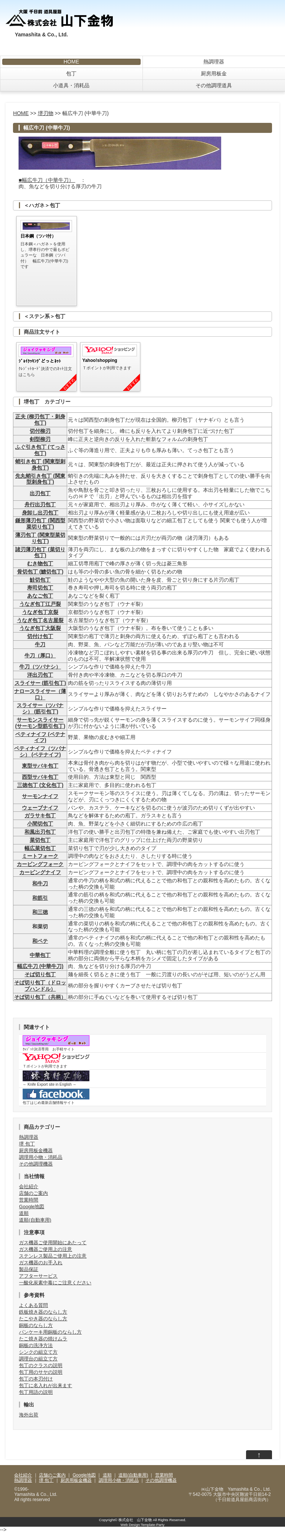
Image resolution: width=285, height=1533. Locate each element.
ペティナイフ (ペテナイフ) (40, 737)
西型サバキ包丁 (40, 777)
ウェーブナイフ (40, 808)
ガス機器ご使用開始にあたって (52, 1242)
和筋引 (40, 898)
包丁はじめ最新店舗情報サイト (56, 1097)
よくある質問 (33, 1305)
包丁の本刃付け (36, 1379)
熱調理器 (213, 62)
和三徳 (40, 912)
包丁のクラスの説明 (40, 1365)
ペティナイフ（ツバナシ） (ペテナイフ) (40, 751)
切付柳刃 (40, 431)
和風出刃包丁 (40, 832)
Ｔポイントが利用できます (56, 1060)
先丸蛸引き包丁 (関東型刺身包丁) (40, 479)
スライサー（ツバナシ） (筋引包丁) (40, 708)
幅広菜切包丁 (40, 848)
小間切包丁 (40, 824)
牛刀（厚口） (40, 655)
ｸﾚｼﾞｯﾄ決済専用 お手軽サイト (56, 1043)
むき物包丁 (40, 563)
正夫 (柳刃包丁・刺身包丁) (40, 420)
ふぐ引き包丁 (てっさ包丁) (40, 450)
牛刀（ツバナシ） (40, 667)
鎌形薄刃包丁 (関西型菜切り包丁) (40, 523)
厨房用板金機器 (36, 1150)
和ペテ (40, 941)
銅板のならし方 (36, 1325)
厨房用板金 (214, 73)
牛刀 (40, 644)
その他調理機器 (36, 1164)
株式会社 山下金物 (135, 1520)
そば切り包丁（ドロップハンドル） (40, 986)
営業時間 (28, 1200)
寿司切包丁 (40, 588)
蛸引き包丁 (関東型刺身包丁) (40, 464)
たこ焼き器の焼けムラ (43, 1338)
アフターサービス (38, 1276)
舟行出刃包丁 (40, 504)
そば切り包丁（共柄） (40, 997)
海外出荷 (28, 1415)
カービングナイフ (40, 872)
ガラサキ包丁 (40, 815)
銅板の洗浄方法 (36, 1345)
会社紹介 (28, 1186)
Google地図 (31, 1206)
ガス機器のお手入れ (40, 1262)
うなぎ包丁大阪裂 (40, 628)
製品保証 (28, 1269)
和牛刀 (40, 883)
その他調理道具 (214, 85)
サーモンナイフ (40, 796)
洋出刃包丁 (40, 675)
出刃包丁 (40, 493)
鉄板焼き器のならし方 (43, 1312)
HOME (71, 62)
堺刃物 (45, 113)
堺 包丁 (27, 1144)
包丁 (71, 73)
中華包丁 (40, 955)
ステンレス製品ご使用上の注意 (52, 1256)
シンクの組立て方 (38, 1352)
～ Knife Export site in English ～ (56, 1078)
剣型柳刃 (40, 439)
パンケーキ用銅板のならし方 (50, 1332)
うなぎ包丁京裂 (40, 612)
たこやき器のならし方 (43, 1318)
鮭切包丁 (40, 580)
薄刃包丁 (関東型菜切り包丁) (40, 538)
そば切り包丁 (40, 974)
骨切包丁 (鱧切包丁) (40, 572)
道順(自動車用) (35, 1220)
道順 (24, 1213)
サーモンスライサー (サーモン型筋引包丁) (40, 723)
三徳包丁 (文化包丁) (40, 785)
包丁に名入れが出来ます (45, 1385)
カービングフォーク (40, 864)
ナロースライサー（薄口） (40, 694)
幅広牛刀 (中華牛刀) (40, 966)
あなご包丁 (40, 596)
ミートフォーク (40, 856)
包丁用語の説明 (36, 1392)
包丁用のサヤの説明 (40, 1372)
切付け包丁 (40, 636)
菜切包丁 (40, 840)
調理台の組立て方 (38, 1359)
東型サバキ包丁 (40, 766)
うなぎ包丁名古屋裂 (40, 620)
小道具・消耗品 (71, 85)
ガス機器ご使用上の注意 (45, 1249)
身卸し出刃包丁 (40, 513)
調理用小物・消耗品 (40, 1157)
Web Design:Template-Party (142, 1525)
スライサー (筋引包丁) (40, 683)
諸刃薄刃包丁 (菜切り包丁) (40, 552)
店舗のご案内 (33, 1193)
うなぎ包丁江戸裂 (40, 604)
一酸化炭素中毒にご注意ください (55, 1282)
